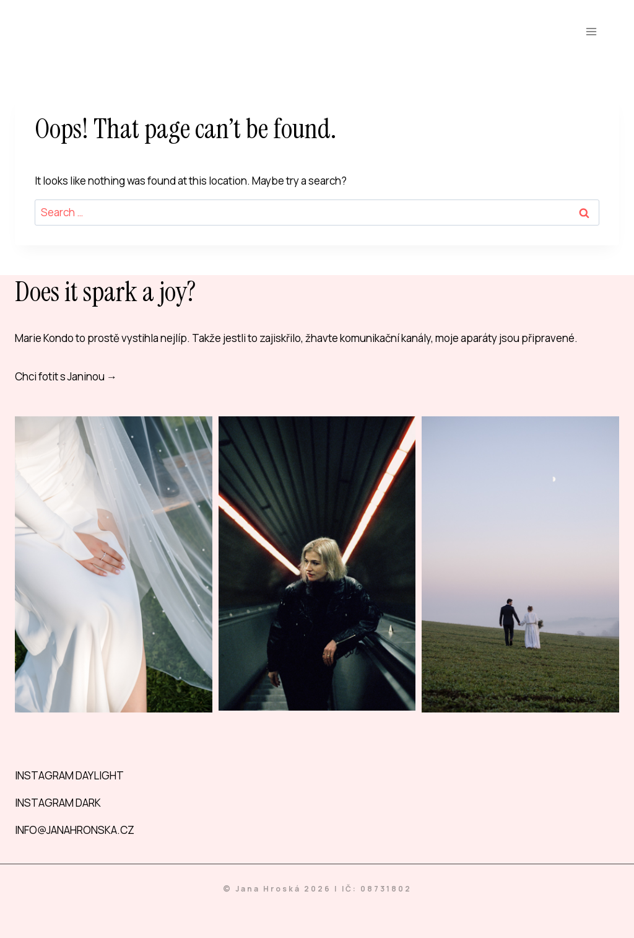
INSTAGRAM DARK (58, 803)
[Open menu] (591, 31)
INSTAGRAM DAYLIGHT (69, 775)
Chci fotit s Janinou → (66, 376)
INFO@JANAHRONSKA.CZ (74, 830)
